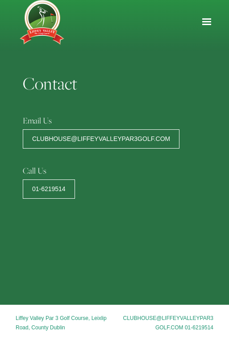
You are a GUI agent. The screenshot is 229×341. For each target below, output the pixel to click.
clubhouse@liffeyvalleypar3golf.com (101, 138)
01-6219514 (49, 188)
